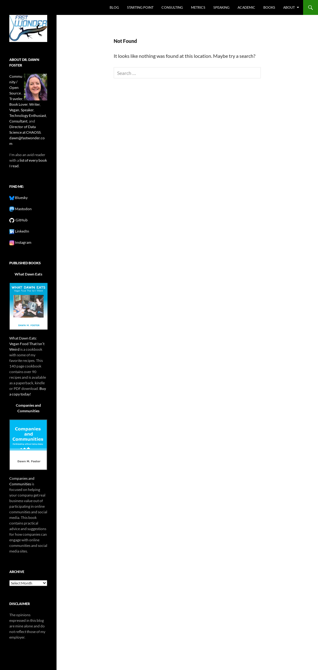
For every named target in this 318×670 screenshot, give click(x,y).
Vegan (14, 110)
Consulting (172, 7)
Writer (34, 104)
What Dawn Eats (28, 274)
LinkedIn (21, 231)
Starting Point (140, 7)
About (289, 7)
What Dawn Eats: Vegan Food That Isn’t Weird (26, 344)
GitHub (21, 220)
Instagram (22, 242)
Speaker (27, 110)
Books (269, 7)
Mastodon (23, 208)
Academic (246, 7)
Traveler (15, 98)
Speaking (221, 7)
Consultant (18, 121)
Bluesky (21, 197)
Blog (114, 7)
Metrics (198, 7)
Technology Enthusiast (27, 115)
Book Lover (18, 104)
